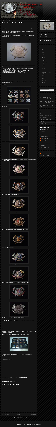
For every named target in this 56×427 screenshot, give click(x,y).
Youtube (41, 106)
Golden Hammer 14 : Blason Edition (45, 70)
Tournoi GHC (43, 104)
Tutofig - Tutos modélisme (46, 147)
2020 (42, 49)
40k (40, 96)
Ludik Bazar (42, 121)
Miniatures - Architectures (46, 143)
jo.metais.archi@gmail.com (46, 153)
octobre (43, 60)
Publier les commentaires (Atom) (21, 417)
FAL (40, 98)
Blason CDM (7, 378)
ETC (53, 97)
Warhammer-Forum (43, 111)
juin (43, 66)
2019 (42, 51)
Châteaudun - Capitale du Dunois (46, 115)
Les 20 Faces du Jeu (43, 117)
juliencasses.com (44, 136)
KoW (41, 99)
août (43, 63)
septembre (44, 62)
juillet (43, 65)
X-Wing (52, 105)
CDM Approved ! (47, 97)
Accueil (18, 414)
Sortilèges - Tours (43, 123)
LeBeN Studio (43, 140)
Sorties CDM (51, 101)
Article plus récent (5, 414)
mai (43, 68)
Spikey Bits (43, 145)
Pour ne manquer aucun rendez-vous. (46, 42)
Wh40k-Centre (42, 113)
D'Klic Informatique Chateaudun (45, 119)
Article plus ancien (32, 414)
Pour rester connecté (43, 36)
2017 (42, 54)
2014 (42, 82)
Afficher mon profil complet (44, 155)
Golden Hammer (12, 378)
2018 (42, 52)
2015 (42, 57)
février (43, 78)
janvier (43, 80)
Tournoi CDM (49, 102)
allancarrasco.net (44, 129)
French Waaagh (44, 98)
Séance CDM (44, 101)
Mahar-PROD (7, 40)
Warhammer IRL (47, 105)
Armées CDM (44, 96)
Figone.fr (43, 131)
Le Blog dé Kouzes (44, 138)
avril (43, 75)
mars (43, 77)
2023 (42, 47)
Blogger (39, 424)
